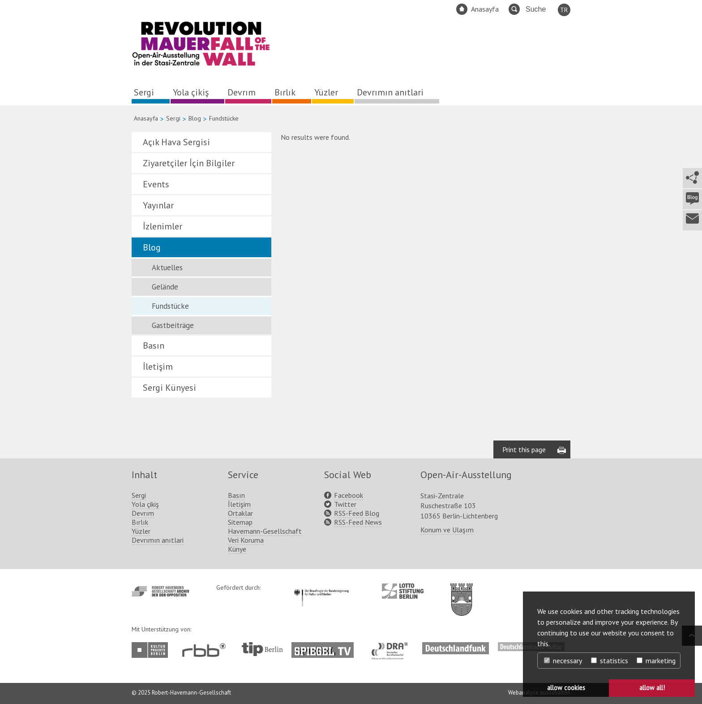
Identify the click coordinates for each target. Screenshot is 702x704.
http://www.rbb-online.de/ (206, 650)
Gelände (165, 287)
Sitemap (240, 522)
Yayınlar (158, 205)
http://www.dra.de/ (392, 646)
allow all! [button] (652, 687)
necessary (563, 660)
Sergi (144, 92)
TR (564, 10)
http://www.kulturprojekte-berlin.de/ (152, 650)
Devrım (241, 92)
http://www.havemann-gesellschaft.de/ (160, 591)
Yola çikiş (191, 92)
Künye (237, 548)
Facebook (348, 495)
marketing (656, 660)
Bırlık (284, 92)
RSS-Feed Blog (356, 513)
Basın (153, 345)
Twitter (345, 504)
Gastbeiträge (173, 325)
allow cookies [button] (566, 687)
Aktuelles (167, 267)
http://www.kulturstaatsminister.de (321, 587)
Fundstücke (170, 306)
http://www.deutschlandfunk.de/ (455, 646)
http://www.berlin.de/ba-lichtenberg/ (461, 592)
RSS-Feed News (358, 522)
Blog (194, 118)
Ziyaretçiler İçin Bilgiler (189, 163)
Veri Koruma (246, 540)
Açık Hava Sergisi (176, 142)
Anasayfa (485, 8)
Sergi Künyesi (169, 387)
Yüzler (326, 92)
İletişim (158, 366)
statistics (609, 660)
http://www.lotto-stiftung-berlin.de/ (403, 591)
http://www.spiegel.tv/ (326, 646)
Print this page (524, 449)
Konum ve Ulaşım (447, 529)
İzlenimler (162, 226)
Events (156, 184)
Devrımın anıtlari (390, 92)
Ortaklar (240, 513)
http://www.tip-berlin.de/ (262, 649)
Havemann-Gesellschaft (265, 531)
